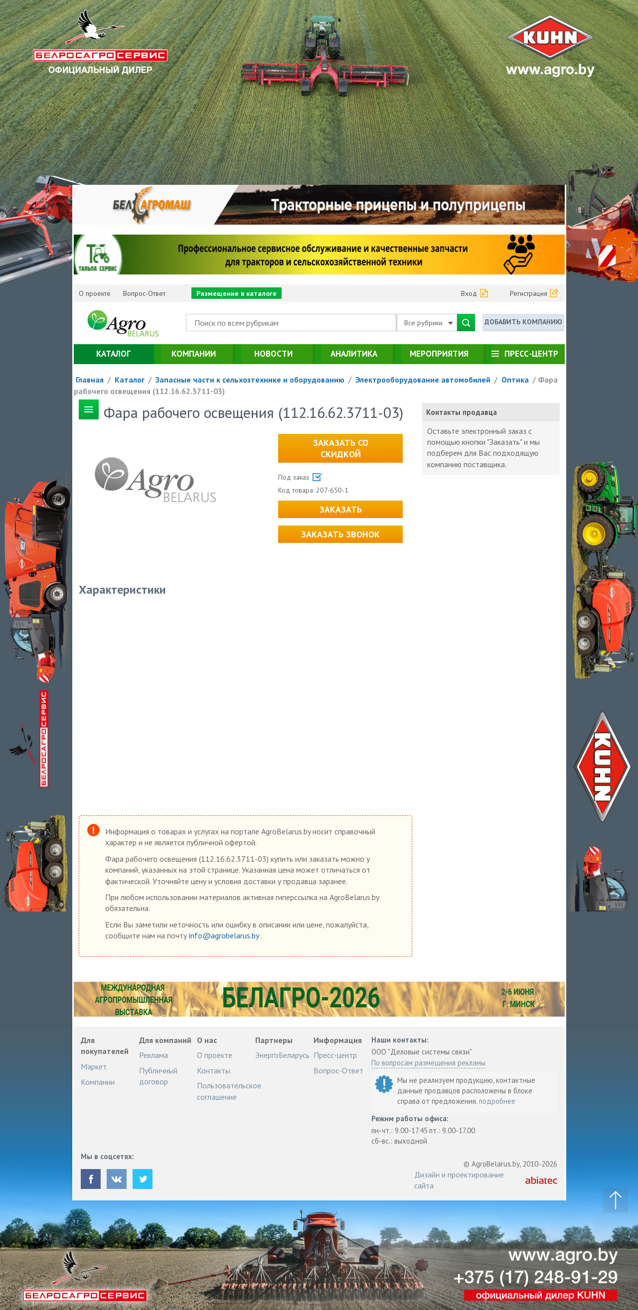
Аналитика (353, 353)
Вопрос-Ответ (144, 293)
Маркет (94, 1066)
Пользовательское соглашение (229, 1090)
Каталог (113, 353)
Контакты (213, 1070)
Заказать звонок (340, 534)
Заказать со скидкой (340, 448)
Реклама (153, 1055)
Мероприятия (439, 353)
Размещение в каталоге (236, 293)
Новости (273, 353)
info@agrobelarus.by (225, 935)
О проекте (95, 293)
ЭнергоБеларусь (282, 1055)
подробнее (497, 1101)
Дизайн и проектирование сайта (459, 1180)
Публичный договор (158, 1075)
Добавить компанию (523, 321)
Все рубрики (428, 322)
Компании (193, 353)
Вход (469, 293)
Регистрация (528, 293)
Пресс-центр (531, 353)
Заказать (340, 509)
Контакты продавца (461, 412)
